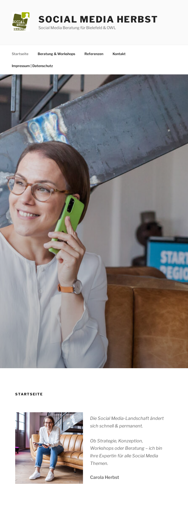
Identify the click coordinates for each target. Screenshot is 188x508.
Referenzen (93, 54)
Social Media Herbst (98, 19)
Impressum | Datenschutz (32, 66)
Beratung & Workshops (56, 54)
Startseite (20, 54)
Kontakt (119, 54)
